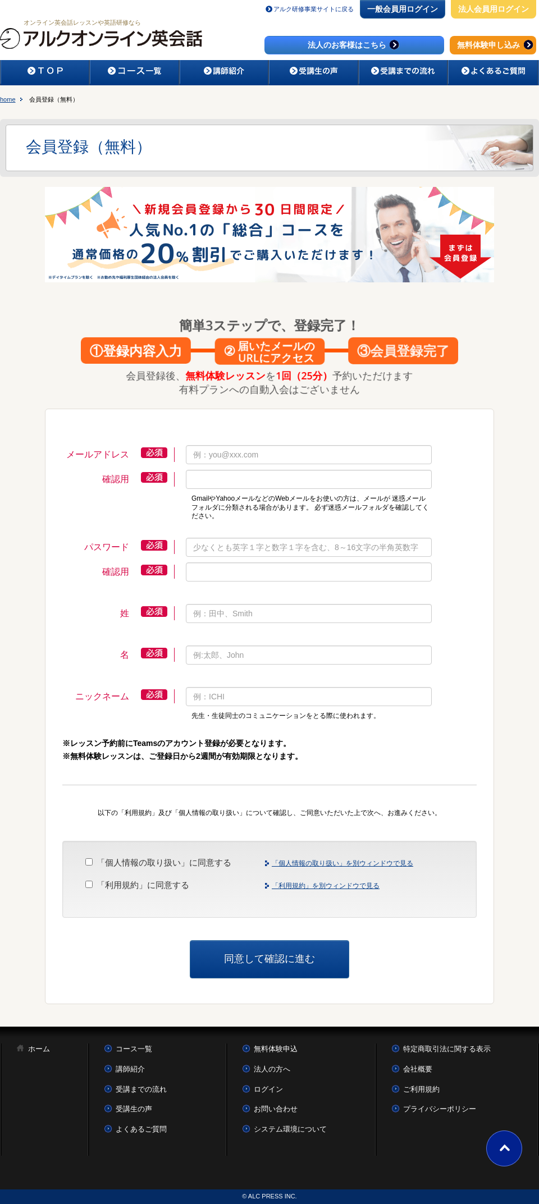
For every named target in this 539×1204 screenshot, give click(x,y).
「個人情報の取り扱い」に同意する (164, 862)
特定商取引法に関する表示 (447, 1049)
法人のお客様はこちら (354, 44)
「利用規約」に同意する (143, 885)
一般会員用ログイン (402, 8)
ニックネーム (102, 696)
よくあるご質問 (141, 1129)
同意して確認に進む (269, 958)
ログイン (268, 1089)
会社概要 (417, 1069)
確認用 (115, 479)
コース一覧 (134, 1049)
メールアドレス (97, 454)
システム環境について (290, 1129)
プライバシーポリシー (439, 1109)
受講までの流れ (141, 1089)
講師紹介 (130, 1069)
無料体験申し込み (496, 44)
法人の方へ (272, 1069)
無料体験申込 (276, 1049)
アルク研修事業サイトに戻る (313, 9)
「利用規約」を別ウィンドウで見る (326, 886)
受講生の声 (134, 1109)
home (8, 99)
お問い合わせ (276, 1109)
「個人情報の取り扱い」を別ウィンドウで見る (342, 863)
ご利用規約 (421, 1089)
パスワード (106, 547)
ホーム (39, 1049)
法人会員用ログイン (493, 8)
